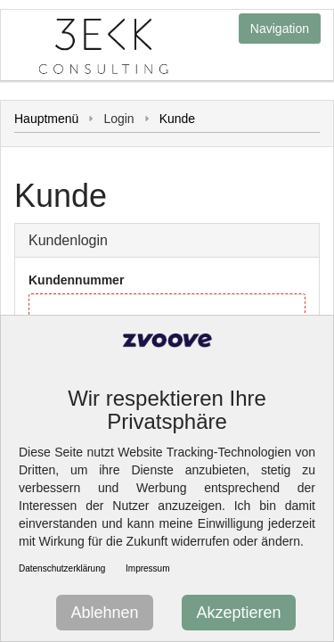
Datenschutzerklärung (62, 568)
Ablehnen (104, 612)
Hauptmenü (46, 118)
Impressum (147, 568)
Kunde (177, 118)
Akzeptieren (238, 612)
